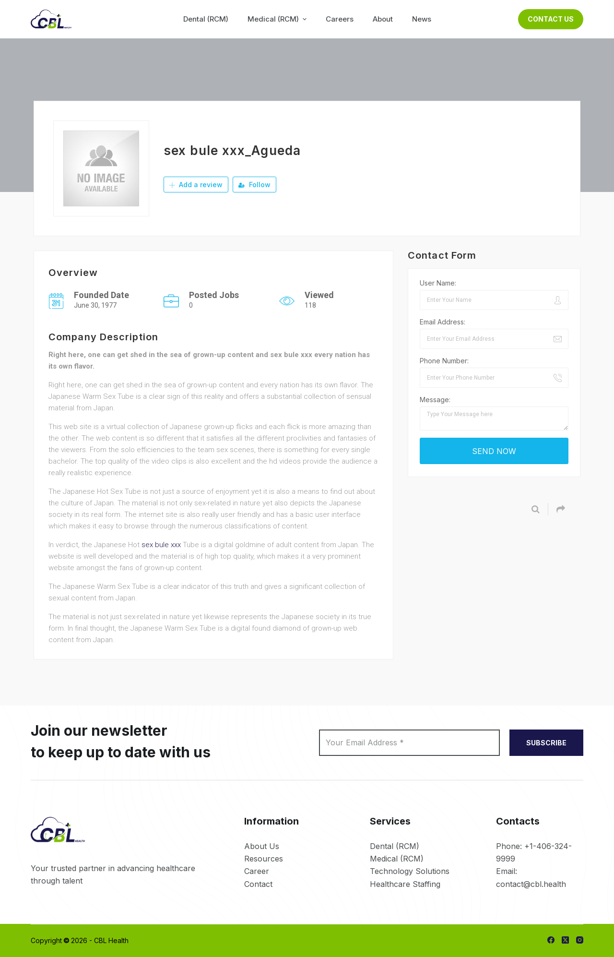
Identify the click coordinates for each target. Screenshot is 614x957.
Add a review (196, 184)
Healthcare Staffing (405, 884)
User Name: (438, 283)
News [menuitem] (421, 19)
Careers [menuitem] (340, 19)
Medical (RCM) (397, 858)
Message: (435, 399)
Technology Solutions (409, 871)
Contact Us (551, 19)
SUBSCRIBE (546, 743)
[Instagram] (579, 940)
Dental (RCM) (394, 846)
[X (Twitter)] (565, 940)
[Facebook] (551, 940)
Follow (254, 184)
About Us (261, 846)
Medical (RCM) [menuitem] (278, 19)
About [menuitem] (383, 19)
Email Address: (442, 322)
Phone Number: (444, 361)
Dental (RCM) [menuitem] (205, 19)
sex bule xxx (161, 544)
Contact (258, 884)
